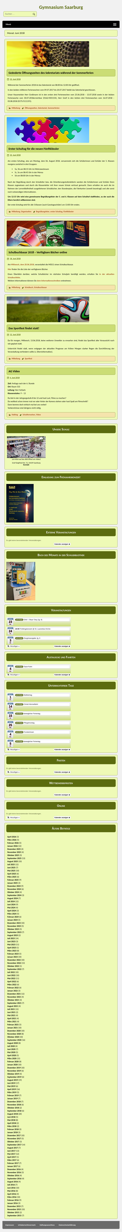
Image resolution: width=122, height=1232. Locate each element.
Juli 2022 (11, 972)
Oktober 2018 (13, 1108)
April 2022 (11, 981)
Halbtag (15, 415)
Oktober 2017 (13, 1141)
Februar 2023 (13, 954)
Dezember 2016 (14, 1169)
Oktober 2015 (13, 1212)
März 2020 (11, 1058)
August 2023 (12, 935)
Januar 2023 (12, 957)
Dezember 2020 (14, 1031)
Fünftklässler (68, 211)
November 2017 (14, 1138)
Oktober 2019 (13, 1074)
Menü (8, 24)
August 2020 (12, 1043)
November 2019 (14, 1071)
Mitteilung (16, 108)
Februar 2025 (13, 880)
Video (38, 415)
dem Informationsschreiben (49, 280)
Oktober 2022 (13, 966)
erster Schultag (56, 211)
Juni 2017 (11, 1151)
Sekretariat (42, 108)
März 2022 (11, 984)
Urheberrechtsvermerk (27, 1225)
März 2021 (11, 1021)
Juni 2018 (11, 1117)
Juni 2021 (11, 1012)
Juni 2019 (11, 1083)
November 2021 (14, 997)
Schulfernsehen (29, 415)
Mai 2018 (11, 1120)
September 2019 (14, 1077)
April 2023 (11, 947)
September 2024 (14, 895)
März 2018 (11, 1126)
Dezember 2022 (14, 960)
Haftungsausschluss (47, 1225)
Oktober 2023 (13, 929)
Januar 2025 (12, 883)
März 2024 (11, 914)
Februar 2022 (13, 987)
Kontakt (26, 465)
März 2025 (11, 877)
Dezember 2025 (14, 849)
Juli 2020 (11, 1046)
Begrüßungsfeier (42, 211)
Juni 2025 (11, 867)
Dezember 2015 (14, 1206)
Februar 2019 (13, 1095)
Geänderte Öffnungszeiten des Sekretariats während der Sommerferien (51, 73)
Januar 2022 (12, 991)
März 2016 (11, 1197)
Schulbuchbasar (40, 287)
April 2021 (11, 1018)
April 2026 (11, 837)
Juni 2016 (11, 1188)
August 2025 (12, 861)
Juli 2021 (11, 1009)
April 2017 (11, 1157)
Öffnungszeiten (31, 108)
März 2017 (11, 1160)
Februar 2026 (13, 843)
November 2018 (14, 1104)
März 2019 (11, 1092)
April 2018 (11, 1123)
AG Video (14, 371)
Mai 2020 (11, 1052)
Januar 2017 (12, 1166)
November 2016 (14, 1172)
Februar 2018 (13, 1129)
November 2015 (14, 1209)
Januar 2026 (12, 846)
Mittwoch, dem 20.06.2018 (22, 264)
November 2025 (14, 852)
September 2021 (14, 1003)
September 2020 (14, 1040)
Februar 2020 (13, 1061)
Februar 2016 (13, 1200)
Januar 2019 (12, 1098)
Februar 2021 (13, 1024)
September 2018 (14, 1111)
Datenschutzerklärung (67, 1225)
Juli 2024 (11, 901)
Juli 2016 (11, 1185)
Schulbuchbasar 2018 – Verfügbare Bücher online (38, 252)
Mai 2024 (11, 907)
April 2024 (11, 910)
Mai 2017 (11, 1154)
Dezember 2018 (14, 1101)
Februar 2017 (13, 1163)
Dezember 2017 (14, 1135)
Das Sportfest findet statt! (24, 328)
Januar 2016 (12, 1203)
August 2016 (12, 1181)
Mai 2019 (11, 1086)
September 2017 (14, 1144)
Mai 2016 (11, 1191)
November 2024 (14, 889)
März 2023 (11, 950)
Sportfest (28, 358)
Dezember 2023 (14, 923)
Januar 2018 (12, 1132)
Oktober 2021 (13, 1000)
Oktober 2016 (13, 1175)
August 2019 (12, 1080)
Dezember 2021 (14, 994)
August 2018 (12, 1114)
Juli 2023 (11, 938)
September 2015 (14, 1215)
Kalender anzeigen (62, 544)
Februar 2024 (13, 917)
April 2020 (11, 1055)
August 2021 (12, 1006)
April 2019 (11, 1089)
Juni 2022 (11, 975)
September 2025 (14, 858)
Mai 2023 (11, 944)
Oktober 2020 (13, 1037)
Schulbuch (29, 287)
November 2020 (14, 1034)
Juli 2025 (11, 864)
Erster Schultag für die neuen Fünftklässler (34, 149)
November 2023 (14, 926)
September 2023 (14, 932)
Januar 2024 (12, 920)
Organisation (26, 211)
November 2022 (14, 963)
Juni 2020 (11, 1049)
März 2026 (11, 840)
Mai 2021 (11, 1015)
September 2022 (14, 969)
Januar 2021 (12, 1027)
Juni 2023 (11, 941)
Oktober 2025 (13, 855)
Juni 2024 (11, 904)
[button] (13, 646)
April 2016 (11, 1194)
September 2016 (14, 1178)
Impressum (9, 1225)
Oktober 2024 (13, 892)
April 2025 (11, 873)
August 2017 (12, 1148)
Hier (9, 269)
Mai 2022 (11, 978)
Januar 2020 (12, 1064)
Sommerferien (53, 108)
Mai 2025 (11, 870)
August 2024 (12, 898)
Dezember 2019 (14, 1067)
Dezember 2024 (14, 886)
